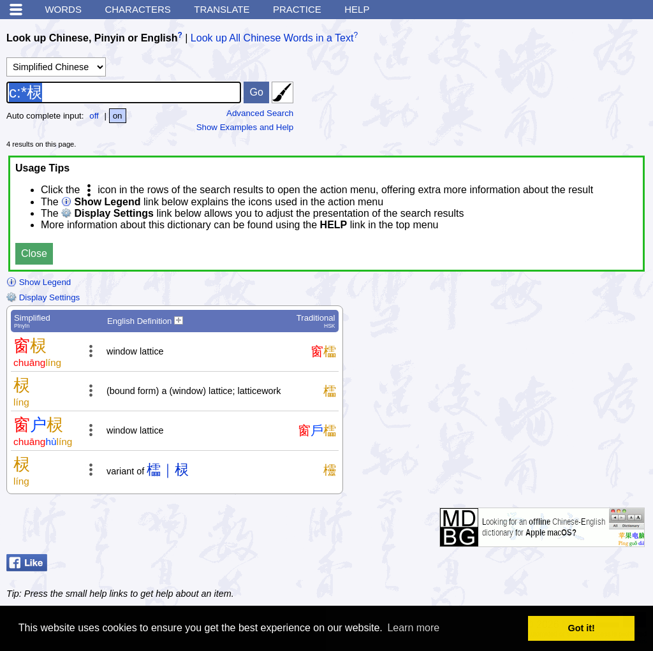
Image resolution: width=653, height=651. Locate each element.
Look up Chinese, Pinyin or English (91, 38)
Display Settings (43, 297)
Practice (297, 9)
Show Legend (38, 282)
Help (356, 9)
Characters (137, 9)
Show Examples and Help (245, 127)
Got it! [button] (581, 628)
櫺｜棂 (168, 470)
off (94, 116)
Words (63, 9)
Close (34, 253)
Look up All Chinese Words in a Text (272, 38)
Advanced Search (259, 113)
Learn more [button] (413, 627)
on (117, 116)
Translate (221, 9)
